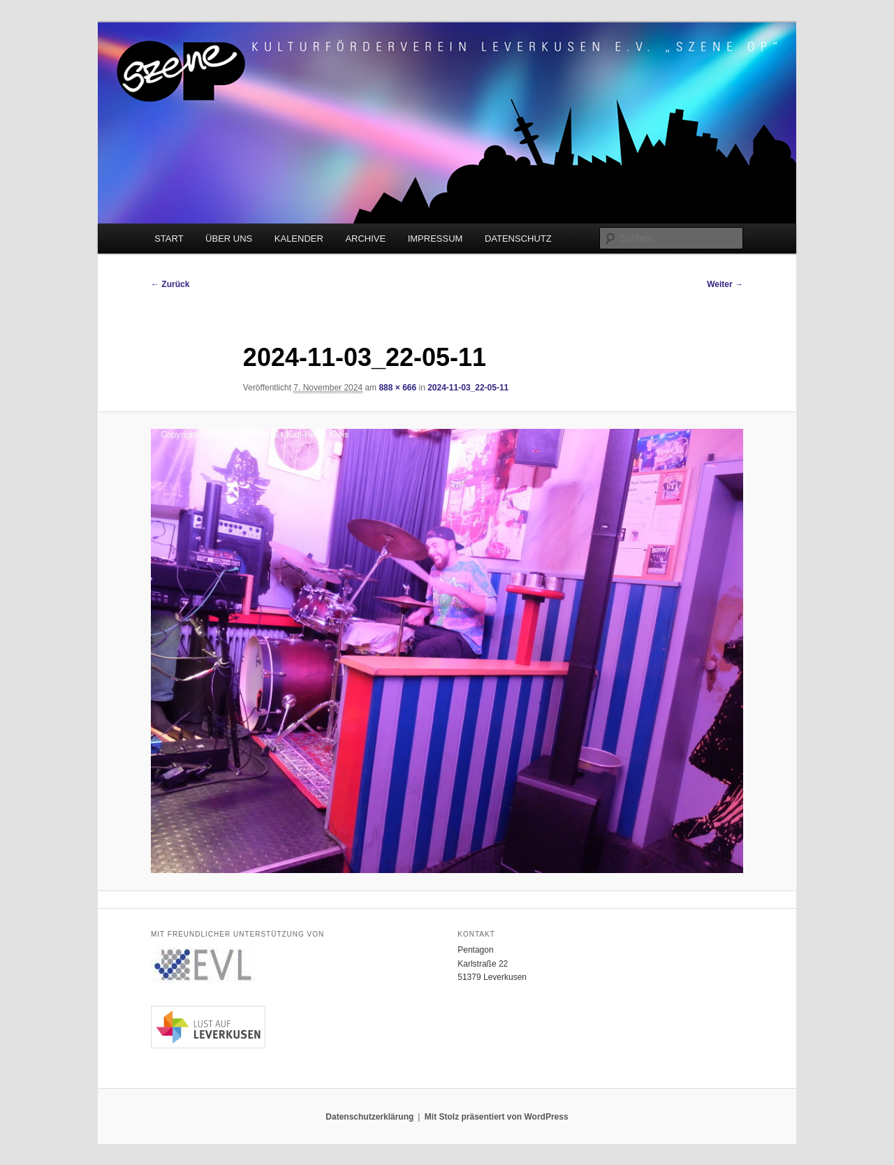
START (168, 238)
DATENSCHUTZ (518, 238)
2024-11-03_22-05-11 (467, 388)
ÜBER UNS (228, 238)
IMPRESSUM (435, 238)
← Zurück (170, 284)
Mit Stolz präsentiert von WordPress (497, 1117)
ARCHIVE (365, 238)
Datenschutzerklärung (369, 1117)
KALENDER (298, 238)
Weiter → (725, 284)
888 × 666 (397, 388)
